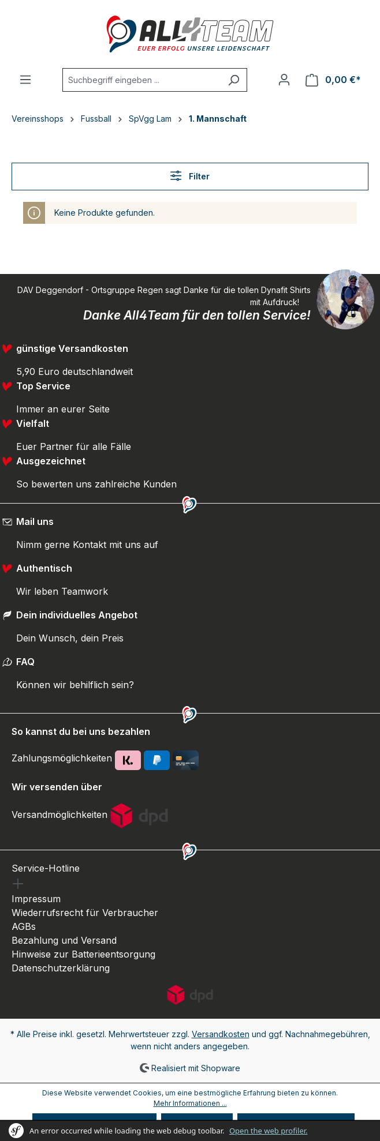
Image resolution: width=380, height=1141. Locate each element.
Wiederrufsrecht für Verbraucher (85, 912)
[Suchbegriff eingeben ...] (141, 80)
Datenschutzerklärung (61, 968)
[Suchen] (233, 80)
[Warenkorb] (333, 80)
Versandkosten (220, 1034)
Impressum (36, 898)
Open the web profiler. (268, 1130)
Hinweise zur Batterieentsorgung (83, 954)
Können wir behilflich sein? (75, 684)
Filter (189, 175)
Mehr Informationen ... (190, 1103)
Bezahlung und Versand (64, 940)
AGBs (24, 926)
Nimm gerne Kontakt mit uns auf (87, 544)
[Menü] (25, 79)
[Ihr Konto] (284, 79)
